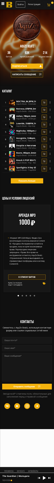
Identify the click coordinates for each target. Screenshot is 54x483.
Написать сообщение (27, 74)
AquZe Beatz (21, 104)
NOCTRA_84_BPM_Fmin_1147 (30, 101)
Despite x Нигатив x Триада (31, 145)
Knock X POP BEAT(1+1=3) (29, 160)
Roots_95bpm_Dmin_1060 (29, 152)
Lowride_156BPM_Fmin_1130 (30, 123)
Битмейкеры (33, 471)
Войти (20, 4)
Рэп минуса (9, 471)
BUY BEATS (21, 471)
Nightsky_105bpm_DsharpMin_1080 (34, 130)
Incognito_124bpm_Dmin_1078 (31, 138)
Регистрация (34, 4)
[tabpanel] (27, 248)
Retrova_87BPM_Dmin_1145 (30, 108)
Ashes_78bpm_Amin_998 (28, 116)
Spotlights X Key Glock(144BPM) (32, 167)
